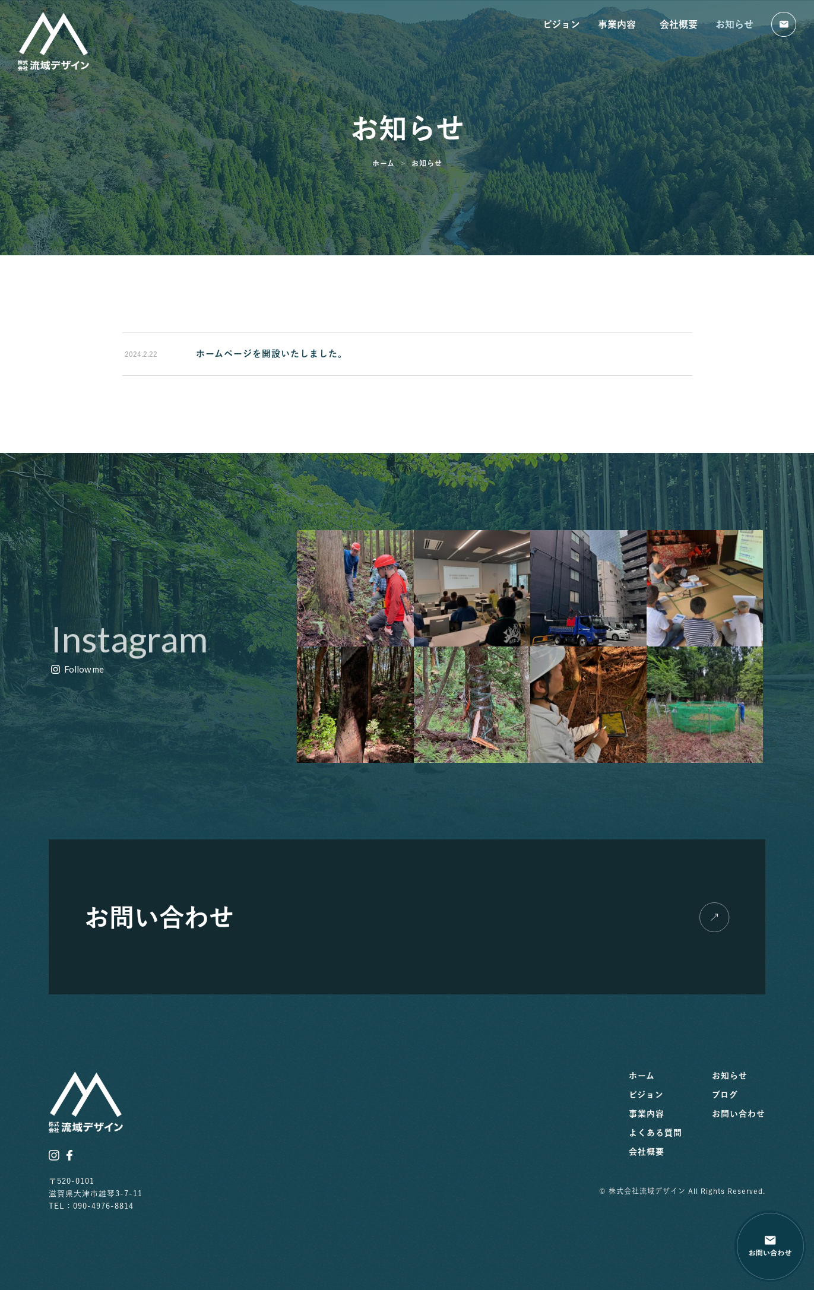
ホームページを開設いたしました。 (271, 353)
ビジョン (561, 24)
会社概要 (679, 24)
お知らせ (734, 24)
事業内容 (620, 24)
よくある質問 (655, 1133)
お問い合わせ (738, 1114)
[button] (77, 670)
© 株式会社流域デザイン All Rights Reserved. (682, 1190)
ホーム (642, 1076)
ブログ (725, 1095)
